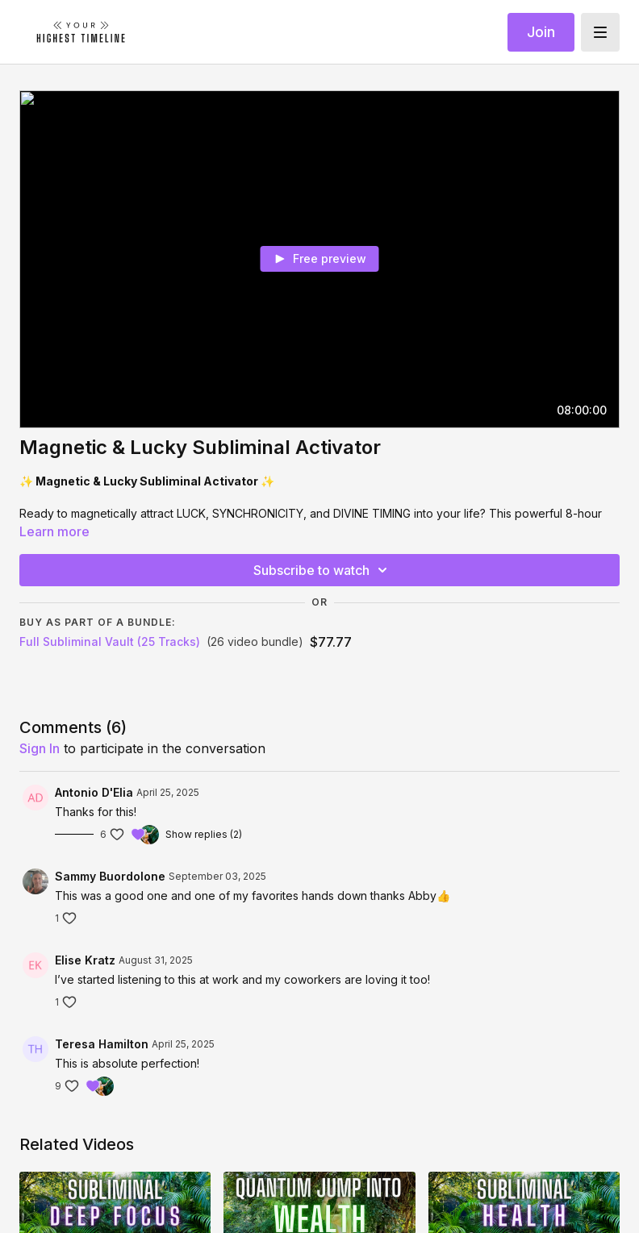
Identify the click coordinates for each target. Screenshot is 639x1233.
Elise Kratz (85, 960)
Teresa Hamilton (101, 1044)
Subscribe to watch (322, 570)
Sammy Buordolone (110, 876)
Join (541, 31)
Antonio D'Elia (94, 792)
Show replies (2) (203, 834)
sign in (39, 748)
